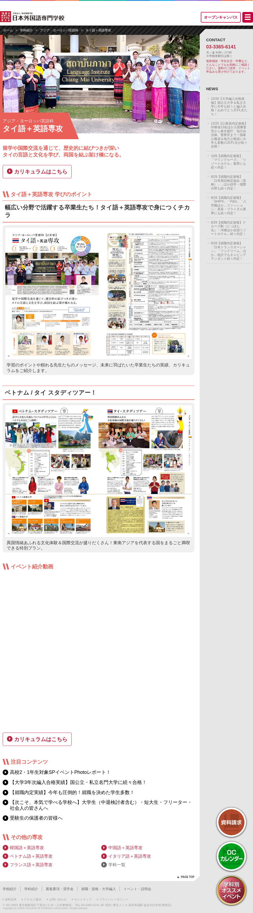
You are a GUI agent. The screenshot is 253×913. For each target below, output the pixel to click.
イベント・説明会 (137, 889)
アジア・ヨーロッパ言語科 (59, 30)
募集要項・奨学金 (60, 889)
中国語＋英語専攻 (125, 847)
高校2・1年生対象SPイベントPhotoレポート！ (60, 772)
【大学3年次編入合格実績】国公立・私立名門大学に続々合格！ (78, 782)
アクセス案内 (33, 899)
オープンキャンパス (221, 17)
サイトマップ (83, 899)
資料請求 (11, 899)
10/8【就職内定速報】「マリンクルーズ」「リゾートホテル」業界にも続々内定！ (228, 161)
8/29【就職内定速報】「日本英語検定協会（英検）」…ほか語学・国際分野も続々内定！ (228, 182)
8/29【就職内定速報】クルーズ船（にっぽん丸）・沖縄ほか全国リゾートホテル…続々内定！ (228, 228)
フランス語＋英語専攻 (31, 864)
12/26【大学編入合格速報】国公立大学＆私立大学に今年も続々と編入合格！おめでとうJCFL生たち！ (229, 106)
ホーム (8, 30)
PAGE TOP (187, 876)
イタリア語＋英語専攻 (129, 856)
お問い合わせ (58, 899)
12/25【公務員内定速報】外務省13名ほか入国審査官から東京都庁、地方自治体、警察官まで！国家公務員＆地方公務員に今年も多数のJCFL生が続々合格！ (229, 135)
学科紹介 (26, 30)
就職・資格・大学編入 (98, 889)
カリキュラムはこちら (40, 172)
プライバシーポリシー (113, 899)
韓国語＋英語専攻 (27, 847)
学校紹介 (10, 889)
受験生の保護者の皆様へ (36, 818)
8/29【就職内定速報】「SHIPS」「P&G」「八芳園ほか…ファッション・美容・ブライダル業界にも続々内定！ (228, 205)
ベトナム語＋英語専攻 (31, 856)
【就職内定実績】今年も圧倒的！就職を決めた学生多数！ (72, 792)
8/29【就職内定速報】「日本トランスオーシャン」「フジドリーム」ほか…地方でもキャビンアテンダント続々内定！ (228, 251)
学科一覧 (116, 864)
